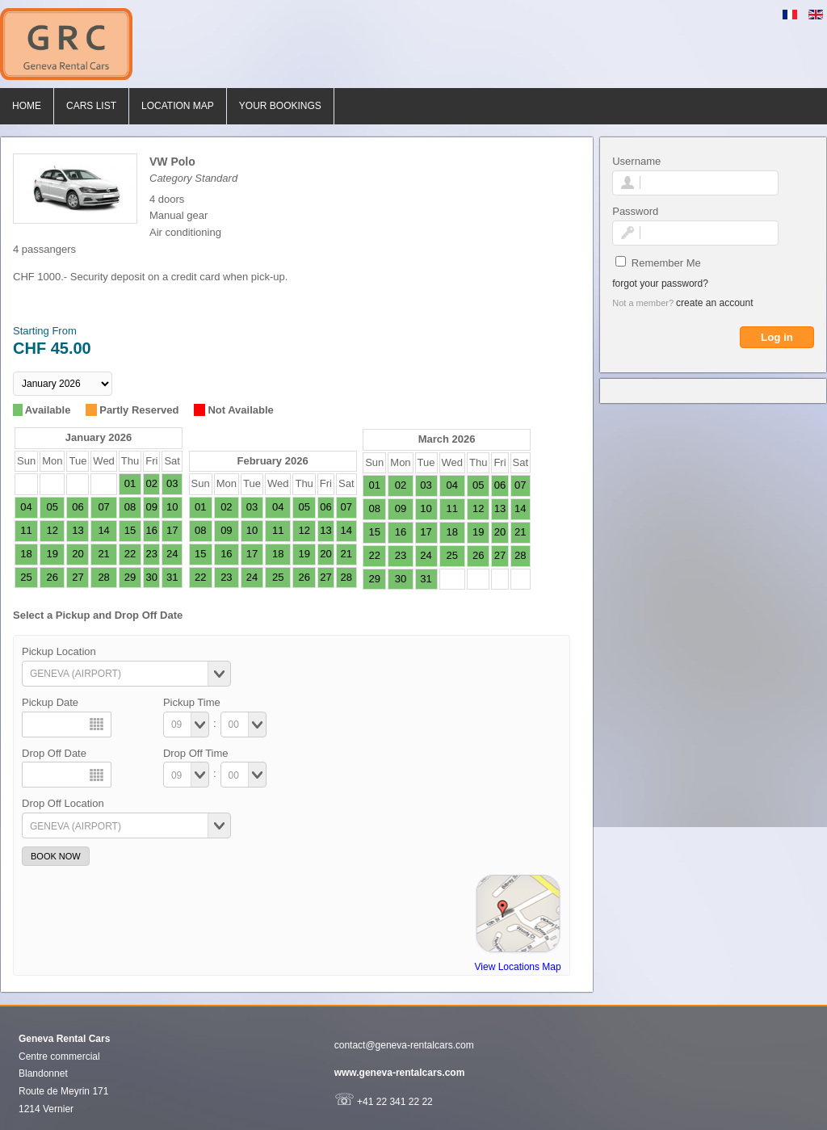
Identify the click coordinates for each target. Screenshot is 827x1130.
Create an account (714, 303)
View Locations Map (518, 966)
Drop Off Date (54, 753)
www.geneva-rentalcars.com (399, 1072)
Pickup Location (59, 651)
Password (635, 211)
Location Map (177, 105)
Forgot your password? (660, 283)
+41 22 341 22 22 (383, 1101)
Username (636, 161)
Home (26, 105)
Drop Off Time (196, 753)
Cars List (91, 105)
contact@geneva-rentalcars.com (404, 1045)
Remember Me (666, 263)
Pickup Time (191, 702)
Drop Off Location (63, 803)
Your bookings (280, 105)
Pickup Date (50, 702)
